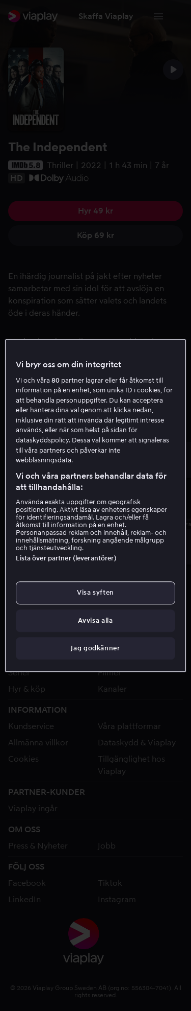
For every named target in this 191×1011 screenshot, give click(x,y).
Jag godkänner (95, 648)
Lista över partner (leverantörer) (66, 558)
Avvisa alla (95, 620)
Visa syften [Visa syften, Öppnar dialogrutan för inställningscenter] (95, 593)
